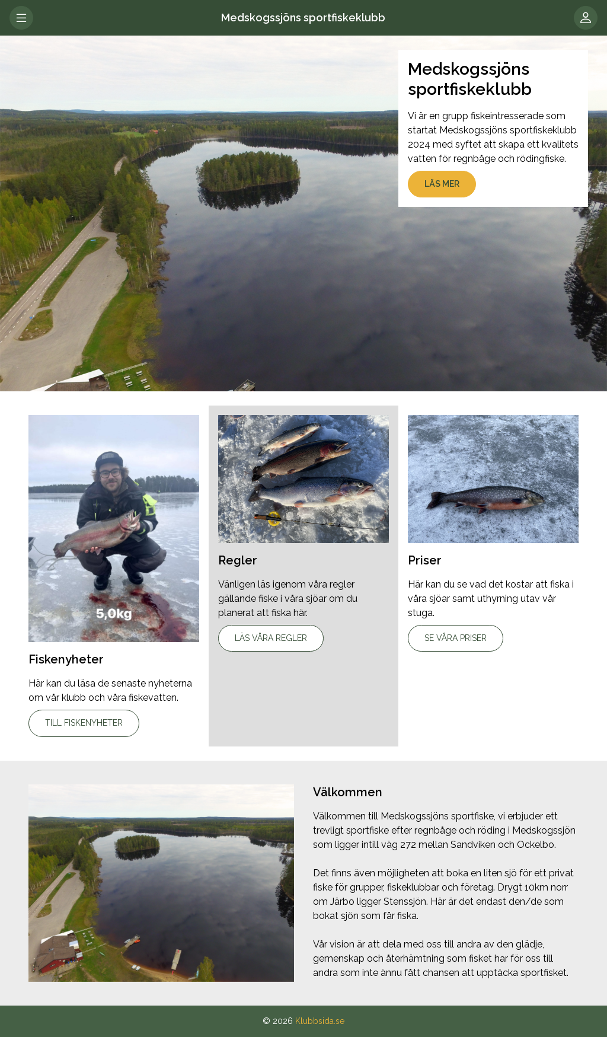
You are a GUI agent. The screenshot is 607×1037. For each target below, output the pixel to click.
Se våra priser (455, 638)
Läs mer (441, 184)
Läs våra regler (271, 638)
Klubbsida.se (319, 1021)
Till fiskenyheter (84, 723)
